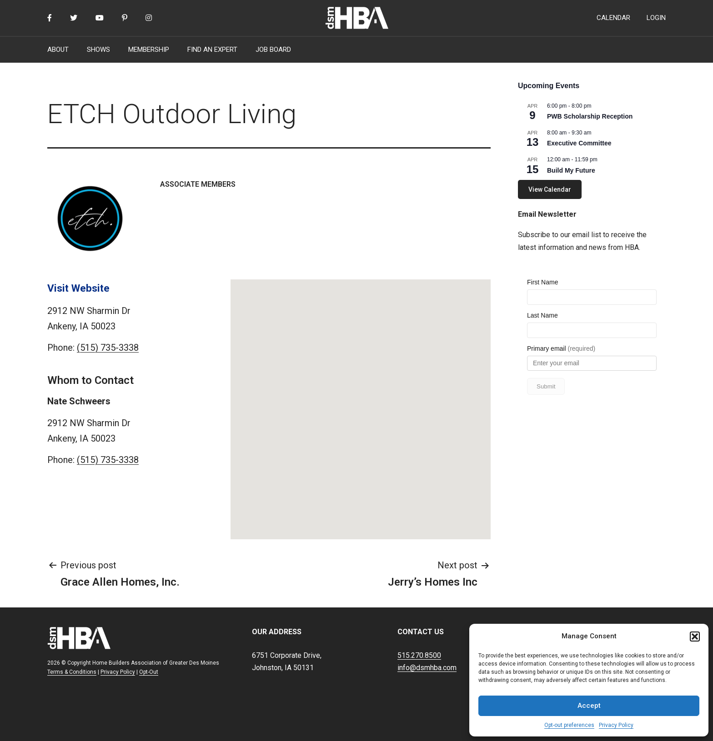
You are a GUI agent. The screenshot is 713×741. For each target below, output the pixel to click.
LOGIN (656, 18)
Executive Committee (579, 143)
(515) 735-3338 (108, 347)
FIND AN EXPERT (212, 49)
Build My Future (571, 170)
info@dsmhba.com (427, 667)
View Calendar (549, 189)
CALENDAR (613, 18)
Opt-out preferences (569, 725)
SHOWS (98, 49)
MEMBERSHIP (148, 49)
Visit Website (78, 288)
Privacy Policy (616, 725)
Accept (589, 705)
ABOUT (58, 49)
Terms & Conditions (71, 672)
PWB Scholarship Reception (590, 116)
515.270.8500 (419, 655)
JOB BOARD (273, 49)
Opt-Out (148, 672)
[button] (694, 636)
